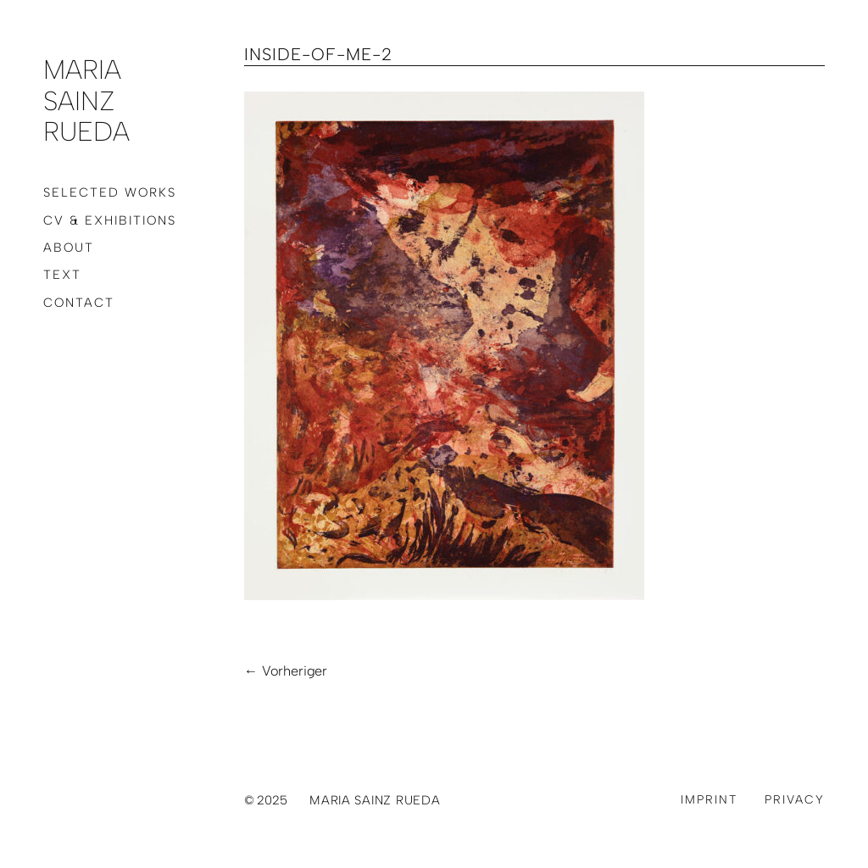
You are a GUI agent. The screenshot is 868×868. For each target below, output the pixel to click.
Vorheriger (294, 671)
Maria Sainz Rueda (86, 100)
